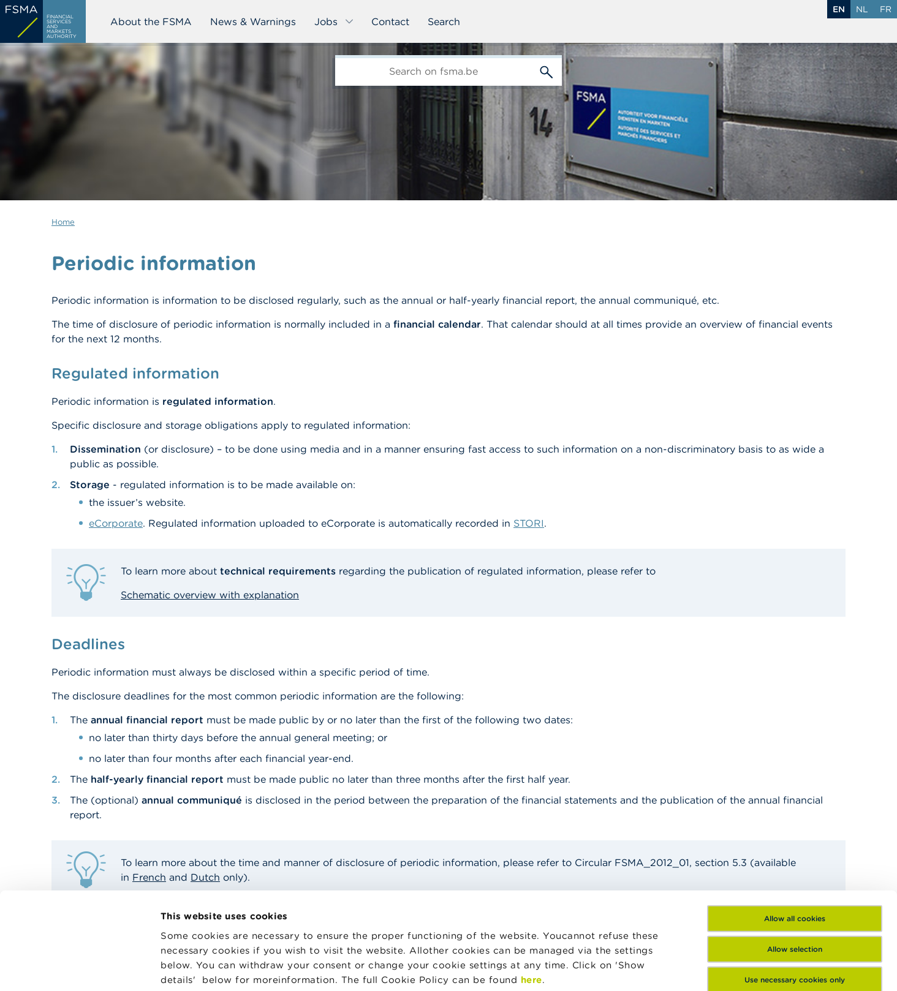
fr (885, 9)
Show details (191, 967)
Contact (390, 21)
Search (444, 21)
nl (862, 9)
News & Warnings (253, 21)
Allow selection (794, 865)
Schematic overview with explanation (210, 595)
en (839, 9)
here (531, 896)
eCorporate (116, 523)
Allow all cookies (794, 835)
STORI (528, 523)
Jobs (334, 21)
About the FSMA (151, 21)
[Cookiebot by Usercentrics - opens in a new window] (79, 967)
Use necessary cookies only (794, 896)
